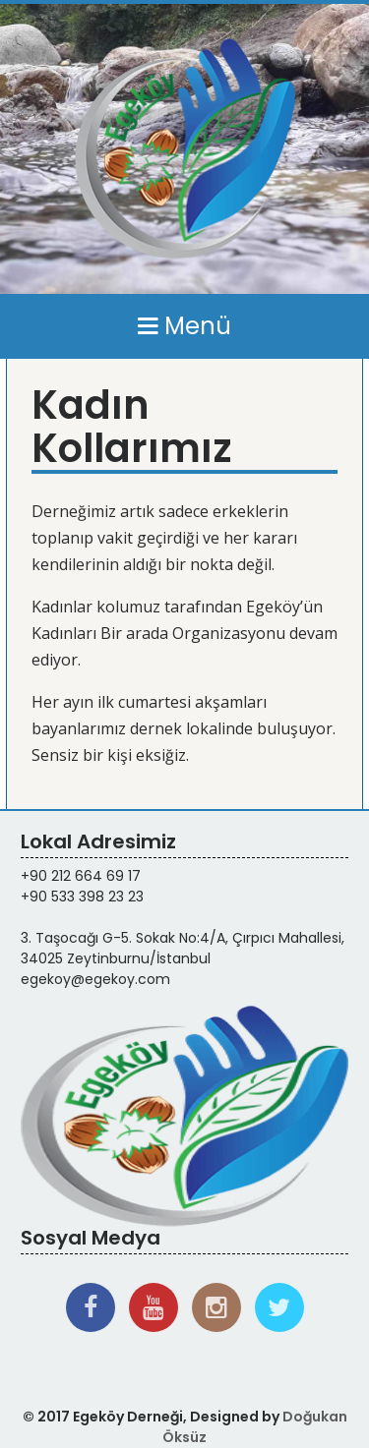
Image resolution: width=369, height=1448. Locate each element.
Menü (184, 326)
